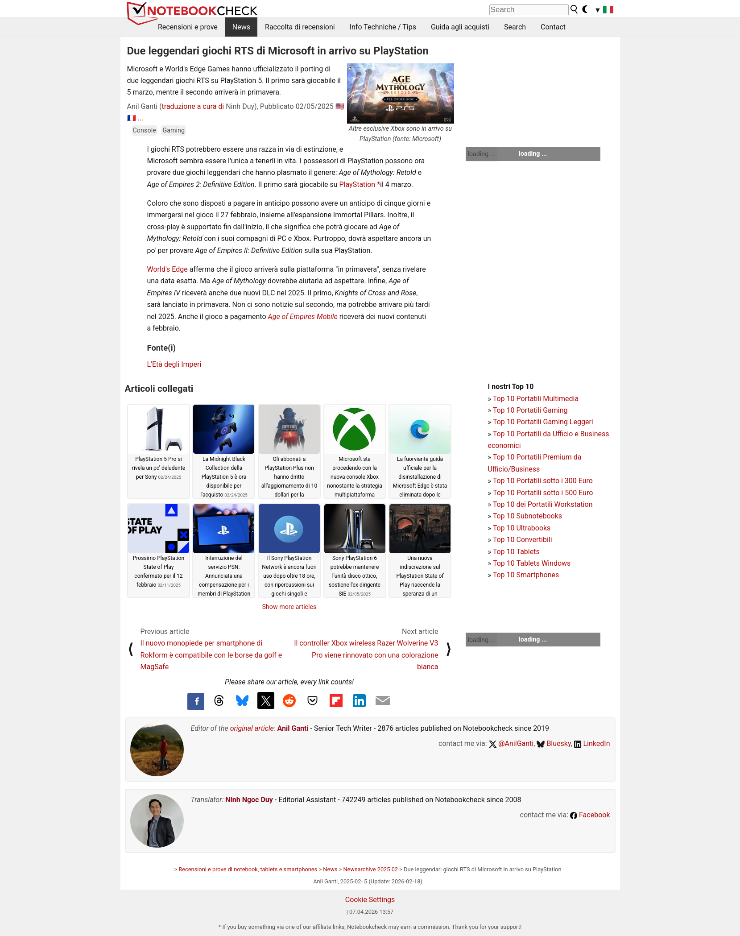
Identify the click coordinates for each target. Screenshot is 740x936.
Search (515, 27)
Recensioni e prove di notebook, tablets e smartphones (247, 869)
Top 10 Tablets (516, 551)
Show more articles (289, 606)
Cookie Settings (370, 899)
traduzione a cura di (193, 106)
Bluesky (554, 743)
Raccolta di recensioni (300, 27)
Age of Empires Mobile (303, 316)
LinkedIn (592, 743)
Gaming (173, 130)
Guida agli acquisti (460, 27)
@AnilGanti (511, 743)
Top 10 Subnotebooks (527, 516)
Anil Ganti (293, 728)
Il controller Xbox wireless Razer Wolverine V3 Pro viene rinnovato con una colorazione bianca (366, 655)
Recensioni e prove (188, 27)
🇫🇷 (131, 118)
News (241, 27)
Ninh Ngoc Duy (249, 799)
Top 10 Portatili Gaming (530, 410)
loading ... (481, 153)
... (140, 118)
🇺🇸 (339, 106)
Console (144, 130)
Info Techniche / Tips (383, 27)
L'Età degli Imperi (174, 364)
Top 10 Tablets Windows (532, 563)
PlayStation (358, 184)
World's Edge (167, 269)
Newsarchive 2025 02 (370, 869)
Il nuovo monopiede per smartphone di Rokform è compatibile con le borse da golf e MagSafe (211, 655)
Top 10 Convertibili (522, 539)
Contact (553, 27)
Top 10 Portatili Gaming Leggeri (543, 422)
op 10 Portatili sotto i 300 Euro (544, 480)
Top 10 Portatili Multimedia (536, 398)
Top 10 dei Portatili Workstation (543, 504)
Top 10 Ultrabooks (522, 528)
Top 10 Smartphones (526, 575)
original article (252, 728)
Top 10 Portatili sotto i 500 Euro (543, 493)
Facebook (590, 815)
